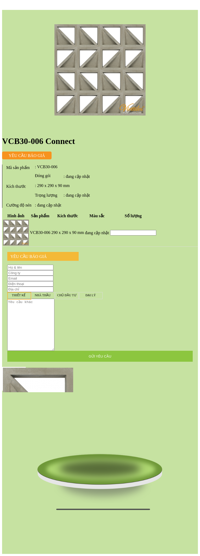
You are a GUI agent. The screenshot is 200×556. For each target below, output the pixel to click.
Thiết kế (18, 295)
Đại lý (90, 295)
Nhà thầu (42, 295)
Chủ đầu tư (66, 295)
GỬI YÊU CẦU (100, 356)
